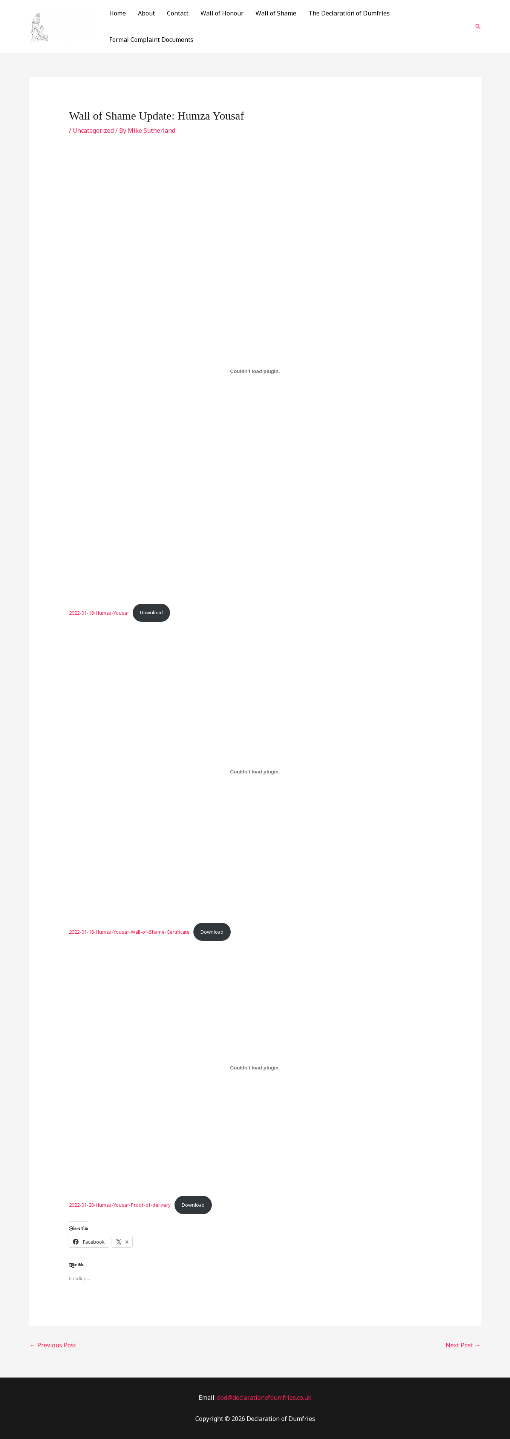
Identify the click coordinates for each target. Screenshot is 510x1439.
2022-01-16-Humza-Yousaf (99, 612)
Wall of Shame (276, 13)
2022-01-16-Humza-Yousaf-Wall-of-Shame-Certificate (129, 931)
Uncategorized (93, 130)
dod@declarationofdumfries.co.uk (264, 1397)
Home (117, 13)
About (146, 13)
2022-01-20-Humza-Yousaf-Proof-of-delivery (120, 1204)
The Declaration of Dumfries (349, 13)
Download (151, 612)
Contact (177, 13)
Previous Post (53, 1345)
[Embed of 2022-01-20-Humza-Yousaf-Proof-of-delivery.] (255, 1067)
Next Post (463, 1345)
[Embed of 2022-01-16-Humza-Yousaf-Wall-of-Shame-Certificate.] (255, 771)
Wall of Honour (222, 13)
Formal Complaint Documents (151, 39)
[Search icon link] (478, 26)
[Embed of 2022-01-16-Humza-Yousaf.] (255, 371)
